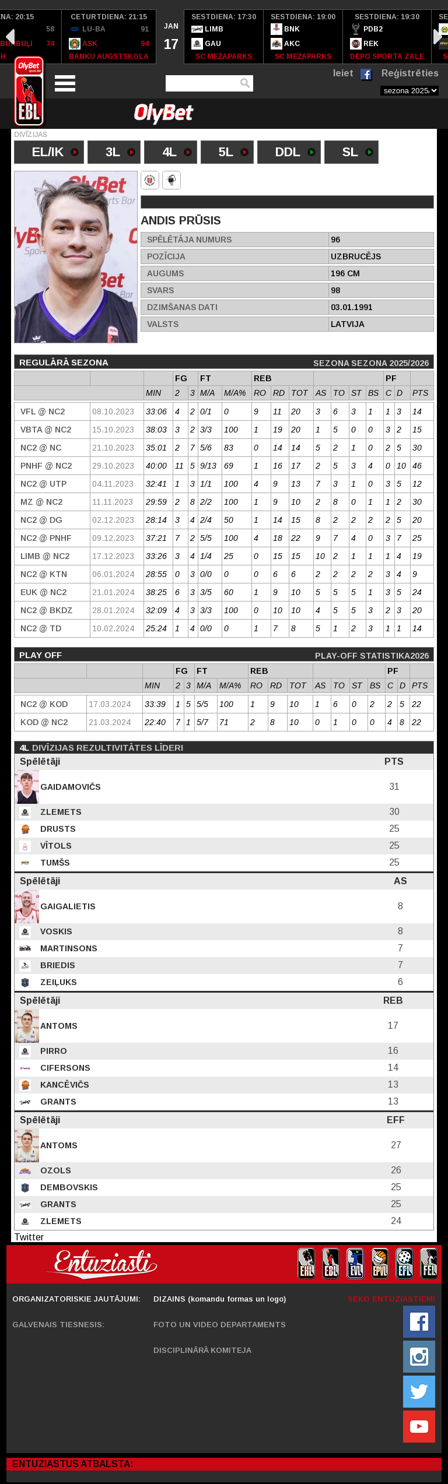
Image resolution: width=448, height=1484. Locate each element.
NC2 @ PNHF (46, 538)
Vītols (55, 845)
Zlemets (60, 812)
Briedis (56, 965)
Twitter (29, 1237)
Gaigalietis (67, 906)
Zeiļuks (57, 982)
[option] (109, 36)
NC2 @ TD (40, 628)
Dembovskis (68, 1187)
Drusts (57, 829)
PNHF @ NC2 (46, 465)
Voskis (55, 931)
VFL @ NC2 (42, 411)
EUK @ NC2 (43, 592)
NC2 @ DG (41, 520)
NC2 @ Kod (44, 704)
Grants (57, 1101)
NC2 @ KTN (43, 574)
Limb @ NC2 (44, 556)
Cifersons (64, 1067)
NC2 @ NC (40, 447)
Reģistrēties (410, 73)
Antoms (58, 1026)
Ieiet (343, 73)
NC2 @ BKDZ (46, 610)
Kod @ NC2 (44, 722)
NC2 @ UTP (43, 483)
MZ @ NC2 (41, 502)
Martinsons (67, 948)
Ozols (54, 1170)
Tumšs (54, 862)
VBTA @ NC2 (45, 429)
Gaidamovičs (69, 787)
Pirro (52, 1051)
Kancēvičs (63, 1084)
